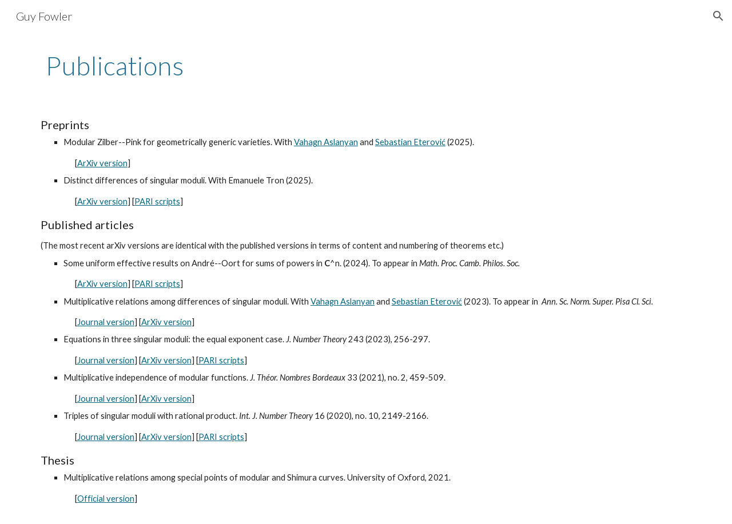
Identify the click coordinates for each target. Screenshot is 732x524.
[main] (366, 66)
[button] (718, 16)
